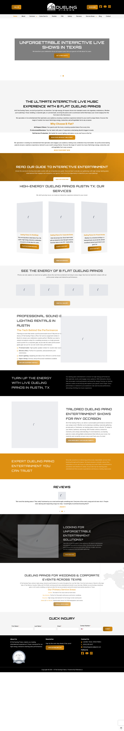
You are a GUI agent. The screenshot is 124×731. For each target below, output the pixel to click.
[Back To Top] (120, 728)
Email (59, 626)
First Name (15, 626)
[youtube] (106, 7)
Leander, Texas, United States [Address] (92, 642)
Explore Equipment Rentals (34, 362)
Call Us (16, 7)
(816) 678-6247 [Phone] (88, 644)
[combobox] (82, 628)
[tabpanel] (62, 49)
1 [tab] (60, 75)
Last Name (38, 626)
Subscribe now (67, 556)
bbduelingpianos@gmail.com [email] (92, 647)
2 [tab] (63, 75)
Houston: (50, 601)
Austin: (54, 597)
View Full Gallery (62, 309)
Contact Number (85, 626)
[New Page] (19, 657)
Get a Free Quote (62, 55)
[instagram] (110, 7)
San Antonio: (51, 599)
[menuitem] (15, 16)
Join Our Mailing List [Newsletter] (55, 647)
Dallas (49, 603)
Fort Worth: (53, 603)
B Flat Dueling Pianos (60, 669)
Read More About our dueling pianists (86, 440)
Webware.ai (78, 669)
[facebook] (101, 7)
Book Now (92, 7)
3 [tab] (64, 511)
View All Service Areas (62, 605)
